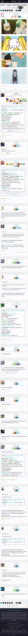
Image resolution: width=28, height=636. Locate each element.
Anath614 (16, 587)
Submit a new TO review (8, 326)
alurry (16, 206)
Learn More (11, 194)
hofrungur (16, 224)
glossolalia (16, 259)
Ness (16, 414)
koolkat (16, 487)
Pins (3, 367)
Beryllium (12, 628)
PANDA (5, 108)
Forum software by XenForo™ (14, 623)
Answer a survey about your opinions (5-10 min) (13, 456)
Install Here (16, 194)
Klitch (16, 303)
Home (2, 1)
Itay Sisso (10, 110)
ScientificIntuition (12, 458)
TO (3, 113)
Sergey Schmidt (12, 313)
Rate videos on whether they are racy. (14, 310)
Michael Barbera (12, 173)
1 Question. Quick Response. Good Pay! (15, 170)
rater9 (16, 161)
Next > (19, 10)
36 (16, 10)
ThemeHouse (21, 624)
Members (14, 1)
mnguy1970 (16, 397)
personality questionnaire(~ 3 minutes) (14, 106)
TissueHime (16, 13)
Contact (4, 111)
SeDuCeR (16, 142)
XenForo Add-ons (10, 626)
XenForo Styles (18, 626)
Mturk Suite (15, 131)
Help (16, 628)
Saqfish (16, 347)
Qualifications (6, 122)
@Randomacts (9, 245)
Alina (16, 381)
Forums (7, 1)
